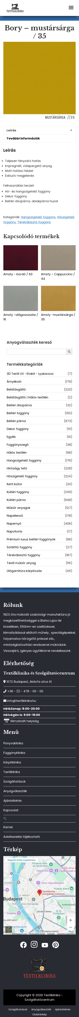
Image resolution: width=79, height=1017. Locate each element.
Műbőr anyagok (18, 508)
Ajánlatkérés (12, 800)
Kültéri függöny (18, 492)
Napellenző (15, 516)
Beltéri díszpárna (19, 405)
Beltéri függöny (18, 413)
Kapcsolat (10, 810)
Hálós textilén (17, 452)
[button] (39, 818)
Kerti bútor (14, 484)
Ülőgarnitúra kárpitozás (24, 571)
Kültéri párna (16, 500)
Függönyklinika (14, 753)
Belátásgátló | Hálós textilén (27, 397)
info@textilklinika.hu (19, 701)
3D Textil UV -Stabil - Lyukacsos (30, 374)
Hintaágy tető (17, 468)
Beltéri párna (16, 421)
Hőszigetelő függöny (22, 476)
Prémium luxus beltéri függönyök (31, 539)
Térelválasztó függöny (34, 222)
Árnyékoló (14, 381)
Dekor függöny (18, 429)
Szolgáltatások (14, 781)
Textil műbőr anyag (21, 563)
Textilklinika (11, 772)
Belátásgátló (16, 389)
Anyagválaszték (15, 791)
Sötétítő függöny (19, 547)
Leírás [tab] (11, 130)
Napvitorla (14, 531)
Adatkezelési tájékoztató (21, 837)
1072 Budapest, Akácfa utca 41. (27, 682)
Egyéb (11, 437)
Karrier (8, 827)
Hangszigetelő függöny (38, 217)
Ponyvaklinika (13, 743)
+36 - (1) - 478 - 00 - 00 (23, 691)
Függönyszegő (18, 445)
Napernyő (14, 523)
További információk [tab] (23, 138)
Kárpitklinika (12, 762)
